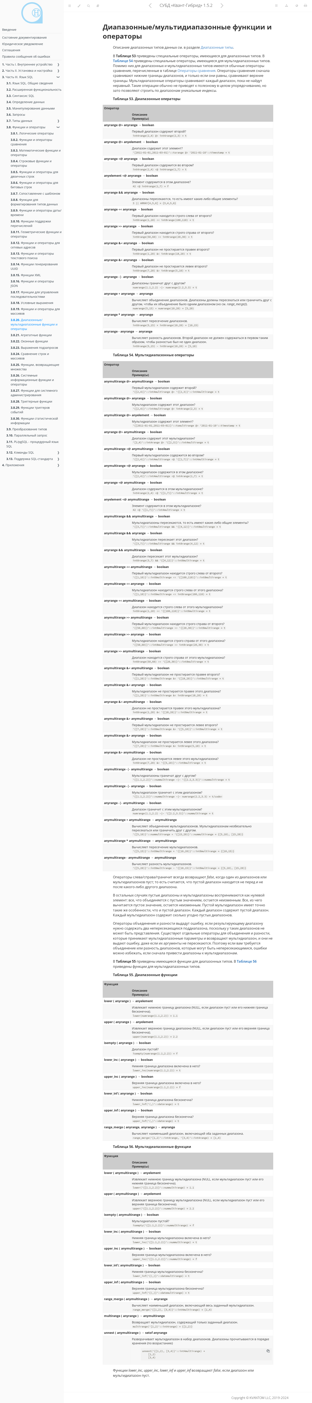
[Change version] (286, 5)
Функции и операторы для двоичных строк (34, 174)
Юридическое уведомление (22, 44)
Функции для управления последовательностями (34, 294)
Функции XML (26, 275)
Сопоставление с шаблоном (35, 193)
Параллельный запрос (26, 435)
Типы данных (19, 121)
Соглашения (11, 50)
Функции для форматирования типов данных (34, 202)
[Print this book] (305, 5)
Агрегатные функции (31, 335)
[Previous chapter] (150, 5)
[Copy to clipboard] (268, 1351)
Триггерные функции (31, 401)
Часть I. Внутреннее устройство (27, 64)
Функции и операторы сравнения (31, 142)
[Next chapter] (222, 5)
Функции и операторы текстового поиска (32, 255)
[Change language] (296, 5)
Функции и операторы (25, 127)
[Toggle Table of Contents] (69, 6)
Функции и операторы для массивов (35, 311)
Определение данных (25, 102)
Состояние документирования (24, 37)
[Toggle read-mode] (98, 6)
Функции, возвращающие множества (35, 367)
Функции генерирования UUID (34, 266)
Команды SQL (20, 452)
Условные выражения (32, 303)
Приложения (13, 465)
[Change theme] (79, 6)
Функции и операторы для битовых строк (34, 185)
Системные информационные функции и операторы (32, 379)
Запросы (15, 114)
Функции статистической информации (34, 420)
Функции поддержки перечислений (31, 223)
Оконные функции (29, 341)
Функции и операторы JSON (32, 283)
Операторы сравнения (196, 70)
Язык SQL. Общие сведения (29, 83)
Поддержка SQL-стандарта (29, 459)
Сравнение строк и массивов (30, 356)
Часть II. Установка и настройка (27, 71)
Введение (9, 30)
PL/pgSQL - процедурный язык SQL (32, 444)
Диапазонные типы (217, 47)
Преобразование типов (26, 429)
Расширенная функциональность (33, 90)
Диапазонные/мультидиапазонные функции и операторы (34, 324)
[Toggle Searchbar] (88, 6)
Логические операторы (32, 133)
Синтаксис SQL (20, 96)
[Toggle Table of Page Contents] (276, 5)
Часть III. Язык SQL (17, 77)
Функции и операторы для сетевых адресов (35, 245)
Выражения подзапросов (34, 348)
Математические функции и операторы (36, 152)
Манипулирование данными (30, 108)
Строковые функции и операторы (31, 163)
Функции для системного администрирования (34, 392)
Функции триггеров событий (30, 410)
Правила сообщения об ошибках (26, 56)
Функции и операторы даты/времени (36, 212)
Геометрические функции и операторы (36, 234)
